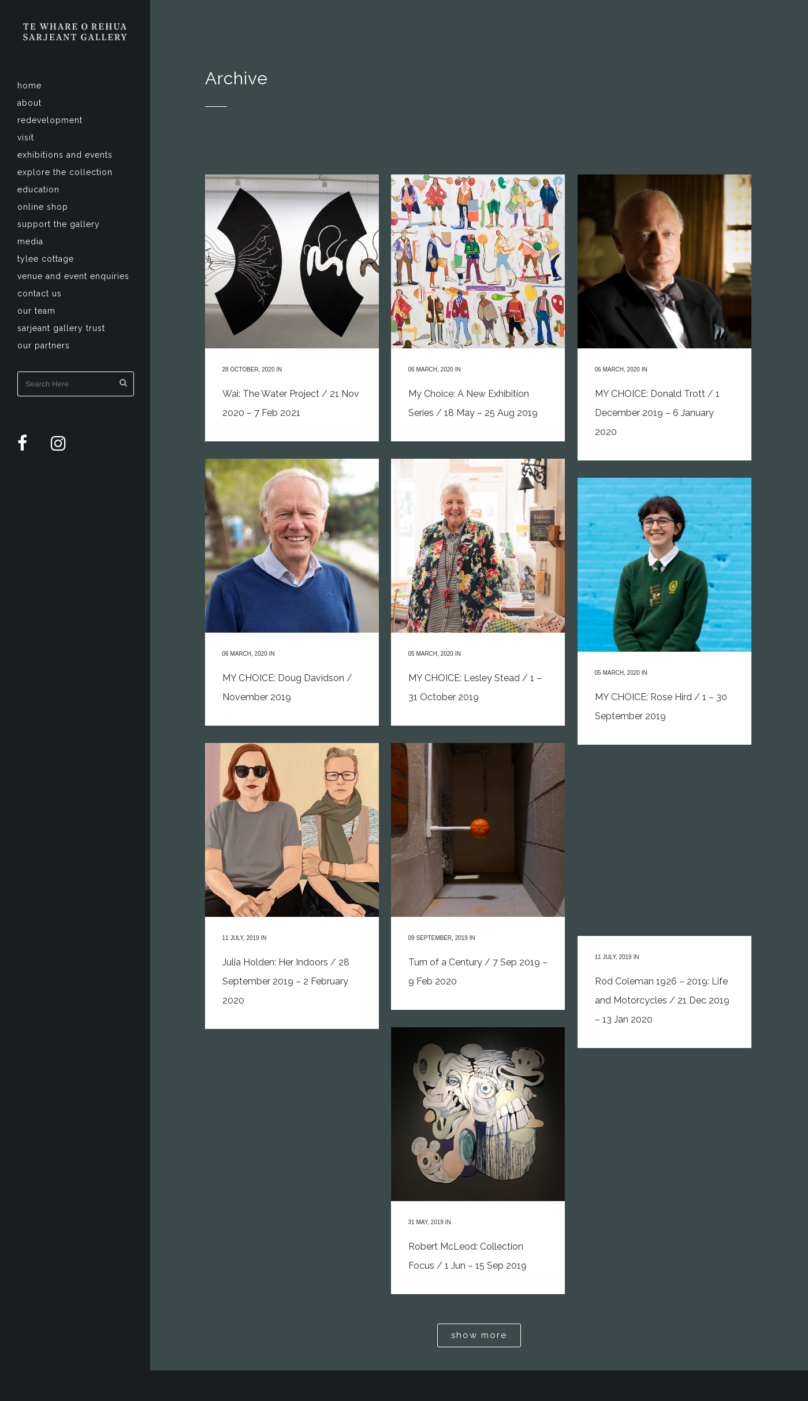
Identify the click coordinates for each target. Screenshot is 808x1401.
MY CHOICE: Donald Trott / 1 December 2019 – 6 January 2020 (657, 412)
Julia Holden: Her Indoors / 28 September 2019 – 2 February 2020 (285, 981)
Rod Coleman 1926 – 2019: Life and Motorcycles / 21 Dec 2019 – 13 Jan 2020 (662, 1000)
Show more (479, 1335)
